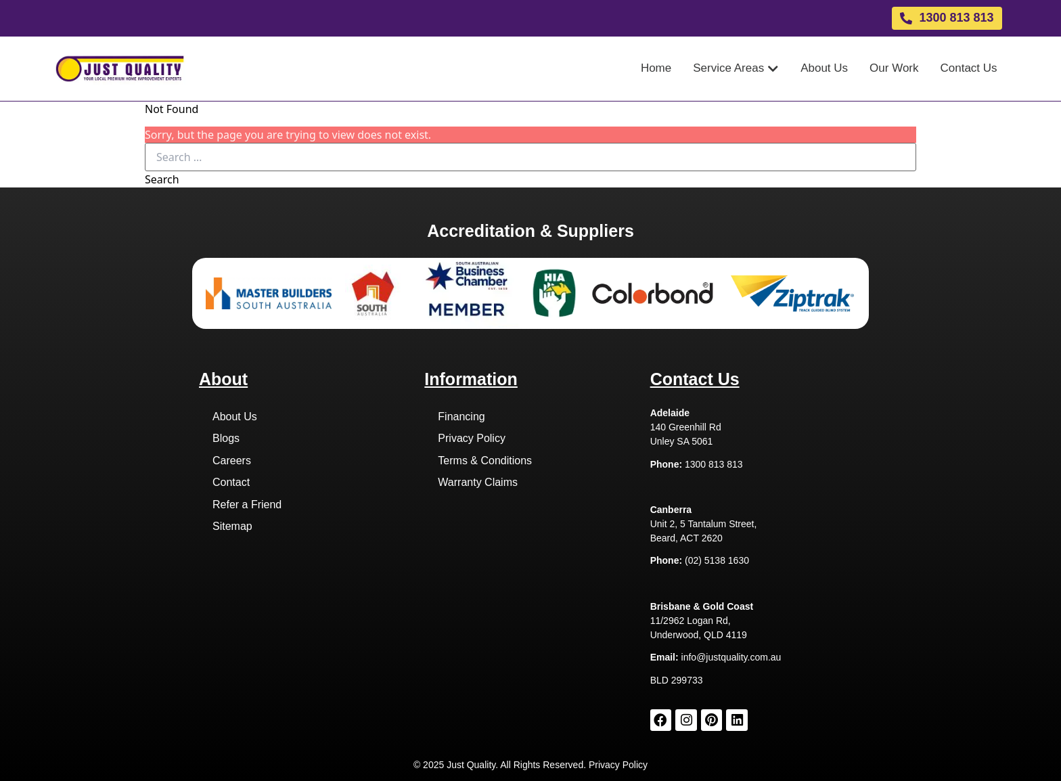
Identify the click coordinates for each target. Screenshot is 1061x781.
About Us (234, 416)
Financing (461, 416)
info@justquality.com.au (731, 657)
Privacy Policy (471, 438)
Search (162, 179)
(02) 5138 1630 (717, 560)
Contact (231, 482)
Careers (231, 460)
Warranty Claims (478, 482)
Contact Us (695, 379)
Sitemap (232, 526)
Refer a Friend (246, 504)
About (223, 379)
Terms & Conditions (485, 460)
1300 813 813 (714, 464)
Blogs (226, 438)
